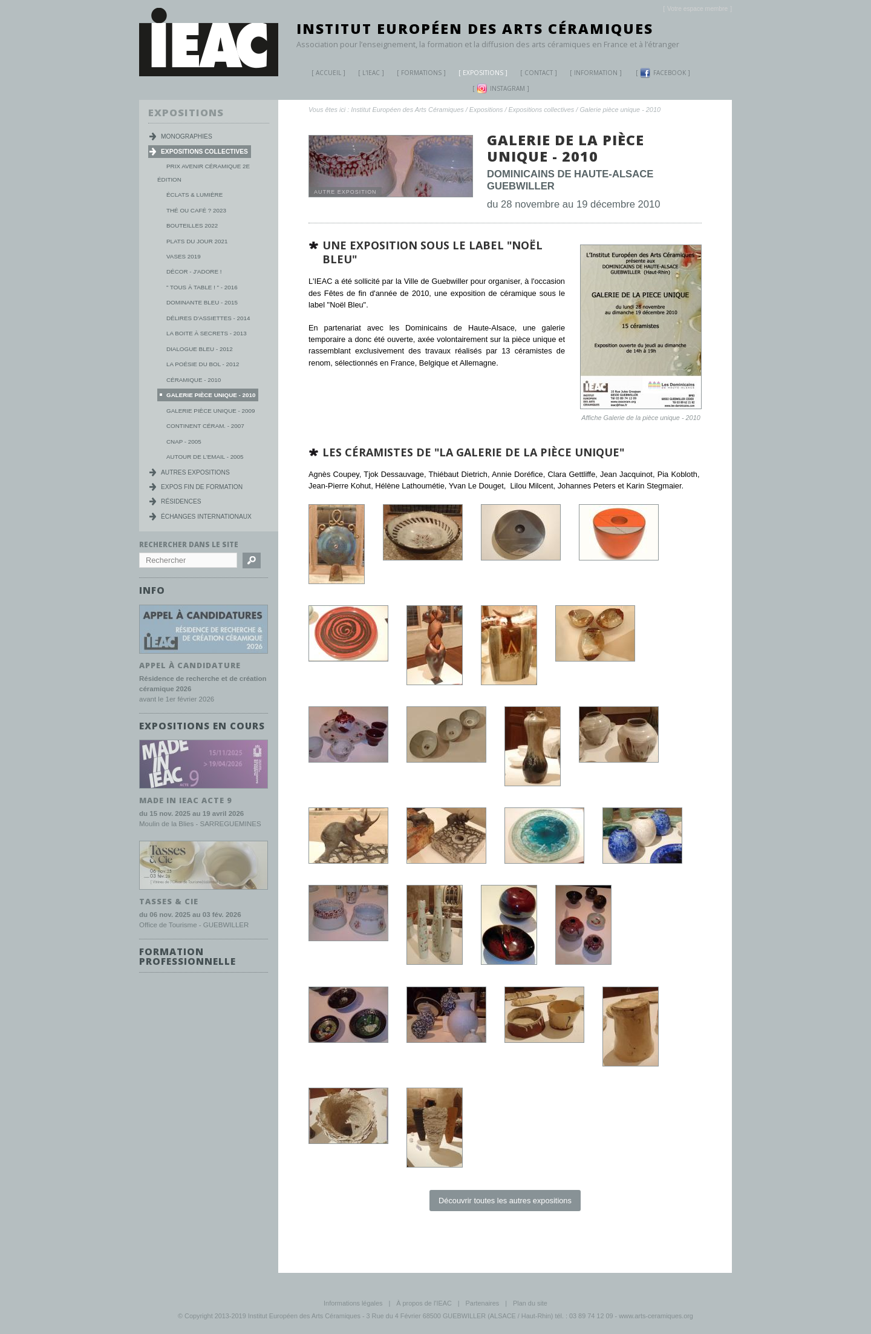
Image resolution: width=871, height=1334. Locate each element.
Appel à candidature (190, 665)
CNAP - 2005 (183, 441)
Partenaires (483, 1303)
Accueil (328, 72)
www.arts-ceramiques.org (656, 1315)
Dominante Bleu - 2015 (202, 302)
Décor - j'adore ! (193, 271)
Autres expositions (195, 472)
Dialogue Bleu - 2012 (199, 349)
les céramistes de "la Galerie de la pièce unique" (473, 452)
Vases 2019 (183, 256)
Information (596, 72)
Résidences (181, 501)
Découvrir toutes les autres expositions (505, 1200)
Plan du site (530, 1303)
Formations (417, 74)
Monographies (186, 136)
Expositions (478, 74)
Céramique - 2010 (193, 379)
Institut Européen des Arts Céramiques (474, 28)
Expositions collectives (542, 109)
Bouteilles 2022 (192, 225)
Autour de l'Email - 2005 (205, 456)
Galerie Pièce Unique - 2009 (210, 410)
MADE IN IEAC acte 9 (185, 800)
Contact (538, 72)
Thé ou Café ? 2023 (196, 210)
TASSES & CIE (168, 900)
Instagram (501, 89)
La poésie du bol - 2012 (202, 364)
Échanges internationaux (206, 516)
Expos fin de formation (202, 487)
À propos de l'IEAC (424, 1303)
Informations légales (353, 1303)
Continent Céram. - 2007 (205, 425)
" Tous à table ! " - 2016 (202, 287)
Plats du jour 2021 (196, 241)
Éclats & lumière (194, 194)
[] (697, 8)
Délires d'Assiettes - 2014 (208, 318)
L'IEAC (366, 74)
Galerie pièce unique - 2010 (620, 109)
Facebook (663, 73)
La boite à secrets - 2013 (206, 333)
